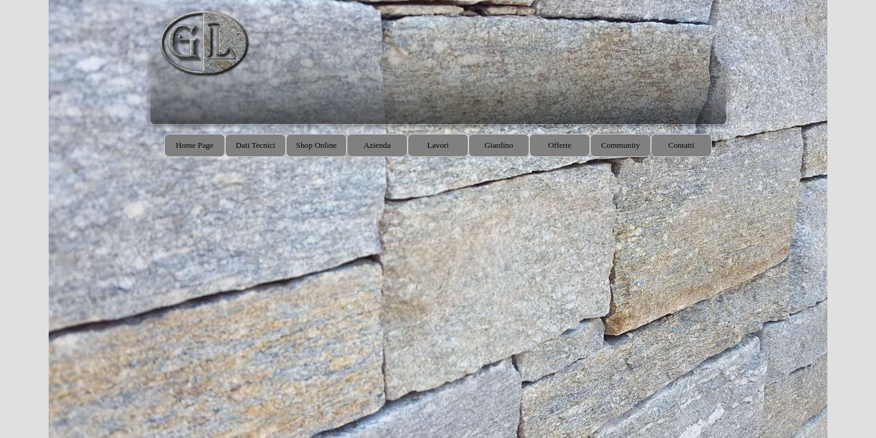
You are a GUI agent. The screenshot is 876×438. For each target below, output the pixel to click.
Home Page (195, 145)
